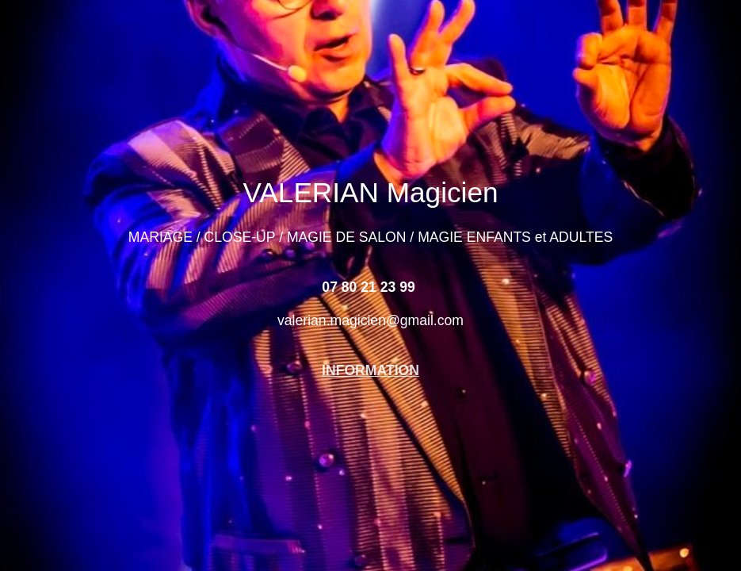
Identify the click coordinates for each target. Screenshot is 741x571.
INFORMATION (370, 370)
